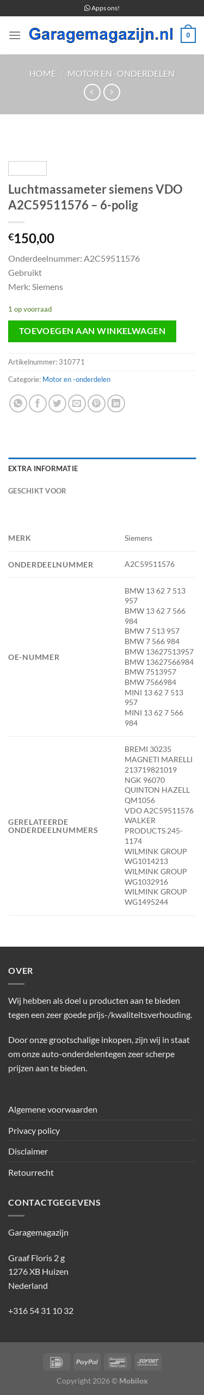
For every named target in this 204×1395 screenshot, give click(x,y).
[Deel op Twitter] (57, 403)
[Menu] (14, 35)
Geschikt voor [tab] (37, 490)
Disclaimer (28, 1151)
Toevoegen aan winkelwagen (92, 331)
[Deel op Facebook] (38, 403)
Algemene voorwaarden (52, 1109)
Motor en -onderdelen (121, 73)
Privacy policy (34, 1130)
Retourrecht (31, 1172)
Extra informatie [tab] (43, 468)
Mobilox (133, 1380)
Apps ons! (102, 8)
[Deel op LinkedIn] (116, 403)
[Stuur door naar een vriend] (77, 403)
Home (42, 73)
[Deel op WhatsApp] (18, 403)
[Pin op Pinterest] (97, 403)
